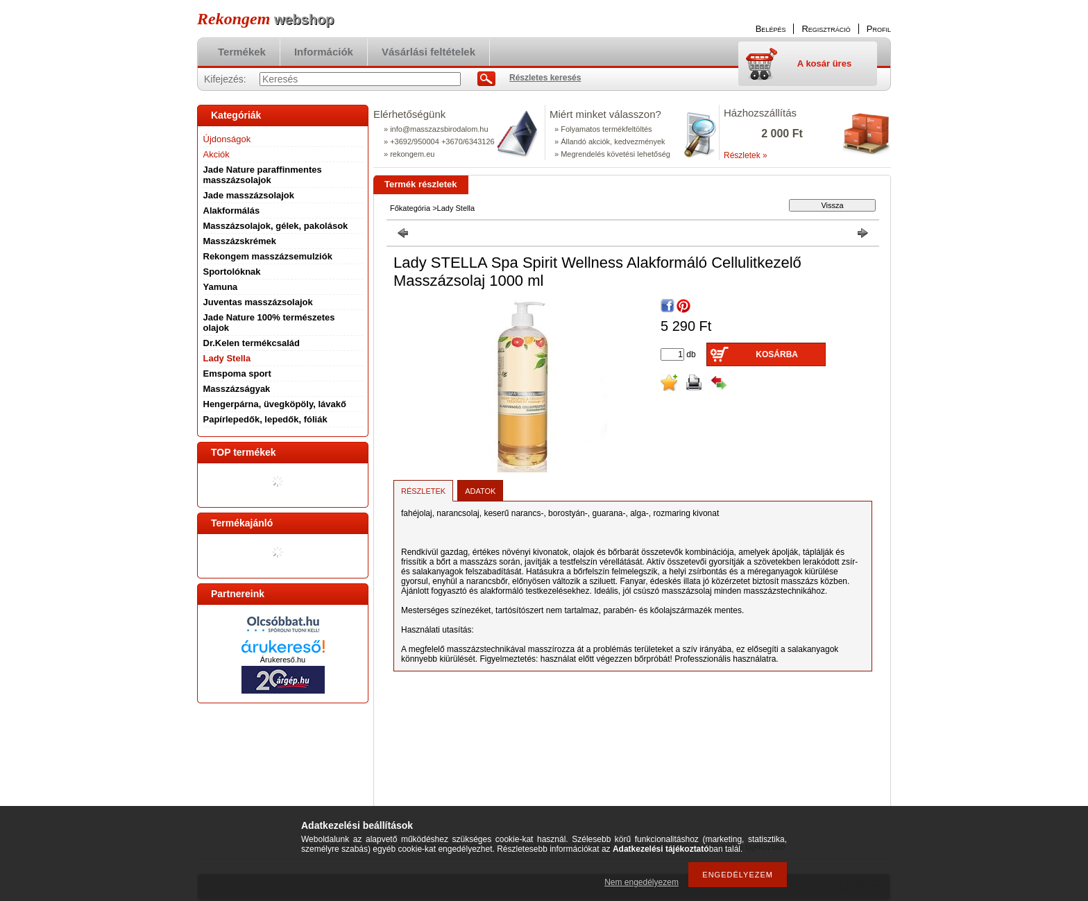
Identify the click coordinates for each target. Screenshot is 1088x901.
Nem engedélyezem (641, 882)
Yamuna (220, 287)
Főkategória (410, 208)
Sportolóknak (232, 271)
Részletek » (745, 155)
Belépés (771, 29)
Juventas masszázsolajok (258, 302)
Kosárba (777, 354)
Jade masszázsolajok (249, 195)
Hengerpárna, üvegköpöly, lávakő (274, 404)
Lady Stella (227, 358)
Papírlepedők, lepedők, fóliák (265, 419)
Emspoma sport (237, 373)
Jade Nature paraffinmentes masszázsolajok (262, 174)
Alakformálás (231, 210)
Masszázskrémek (240, 241)
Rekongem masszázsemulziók (267, 256)
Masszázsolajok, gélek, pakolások (275, 226)
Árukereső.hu (282, 659)
